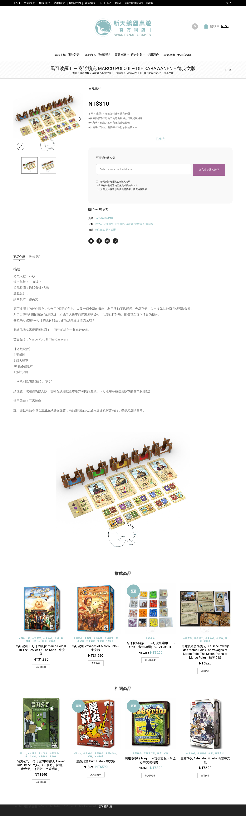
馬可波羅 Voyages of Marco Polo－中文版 (96, 648)
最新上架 (60, 55)
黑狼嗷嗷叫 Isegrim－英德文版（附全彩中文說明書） (150, 760)
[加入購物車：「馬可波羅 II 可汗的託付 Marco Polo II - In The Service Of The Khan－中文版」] (41, 667)
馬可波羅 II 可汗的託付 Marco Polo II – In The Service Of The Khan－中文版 (41, 650)
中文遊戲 (47, 638)
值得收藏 (98, 638)
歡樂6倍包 (111, 753)
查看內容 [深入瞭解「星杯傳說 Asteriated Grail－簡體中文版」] (205, 775)
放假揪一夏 (24, 638)
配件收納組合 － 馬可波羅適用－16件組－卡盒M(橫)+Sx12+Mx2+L (150, 645)
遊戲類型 (104, 54)
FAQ (17, 3)
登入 (229, 3)
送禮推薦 (109, 638)
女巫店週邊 (184, 55)
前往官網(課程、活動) (139, 3)
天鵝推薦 (120, 54)
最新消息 (90, 3)
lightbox (20, 146)
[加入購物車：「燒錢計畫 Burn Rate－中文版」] (96, 774)
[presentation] (16, 118)
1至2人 (98, 224)
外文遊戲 (120, 224)
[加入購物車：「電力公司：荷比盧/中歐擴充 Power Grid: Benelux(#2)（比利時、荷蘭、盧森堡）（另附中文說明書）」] (41, 782)
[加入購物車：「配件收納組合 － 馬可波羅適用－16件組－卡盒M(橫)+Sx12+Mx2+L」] (150, 660)
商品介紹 (19, 256)
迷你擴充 (100, 229)
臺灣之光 (219, 753)
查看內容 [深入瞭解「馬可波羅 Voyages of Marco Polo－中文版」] (95, 663)
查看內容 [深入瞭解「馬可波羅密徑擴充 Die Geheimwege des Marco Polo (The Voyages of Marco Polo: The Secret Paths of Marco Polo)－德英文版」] (205, 670)
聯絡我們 (75, 3)
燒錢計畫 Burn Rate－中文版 (95, 761)
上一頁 (228, 70)
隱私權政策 (105, 806)
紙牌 (90, 756)
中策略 (219, 638)
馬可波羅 (111, 229)
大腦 (56, 638)
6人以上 (32, 753)
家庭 (44, 641)
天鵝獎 (88, 638)
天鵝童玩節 (149, 753)
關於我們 (29, 3)
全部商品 (90, 55)
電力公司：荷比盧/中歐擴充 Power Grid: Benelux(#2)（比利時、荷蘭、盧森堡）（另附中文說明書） (41, 765)
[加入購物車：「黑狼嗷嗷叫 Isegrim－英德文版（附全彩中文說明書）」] (150, 775)
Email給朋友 (100, 209)
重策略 (149, 224)
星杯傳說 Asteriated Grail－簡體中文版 (205, 760)
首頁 (74, 73)
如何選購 (44, 3)
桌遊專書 (169, 55)
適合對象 (136, 54)
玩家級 (95, 73)
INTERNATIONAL (110, 3)
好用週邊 (153, 54)
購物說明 (60, 3)
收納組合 (150, 638)
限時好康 (74, 54)
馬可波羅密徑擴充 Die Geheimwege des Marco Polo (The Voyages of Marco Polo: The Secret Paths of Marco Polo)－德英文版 (205, 651)
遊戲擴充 (139, 224)
